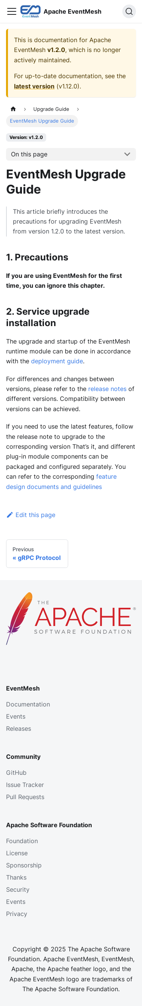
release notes (107, 389)
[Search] (129, 11)
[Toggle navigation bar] (11, 11)
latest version (34, 86)
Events (15, 716)
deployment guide (57, 361)
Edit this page (30, 515)
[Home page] (13, 109)
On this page (29, 154)
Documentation (28, 704)
